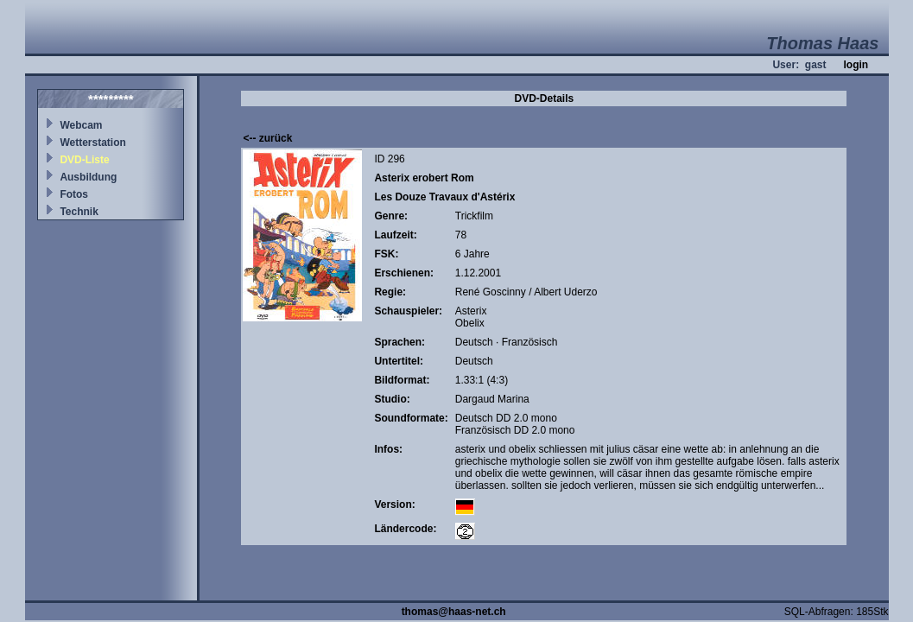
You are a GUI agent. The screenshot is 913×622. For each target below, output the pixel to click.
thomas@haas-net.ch (454, 612)
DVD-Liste (84, 160)
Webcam (81, 125)
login (855, 65)
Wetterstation (92, 142)
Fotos (74, 194)
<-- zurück (267, 138)
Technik (79, 212)
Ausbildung (88, 177)
